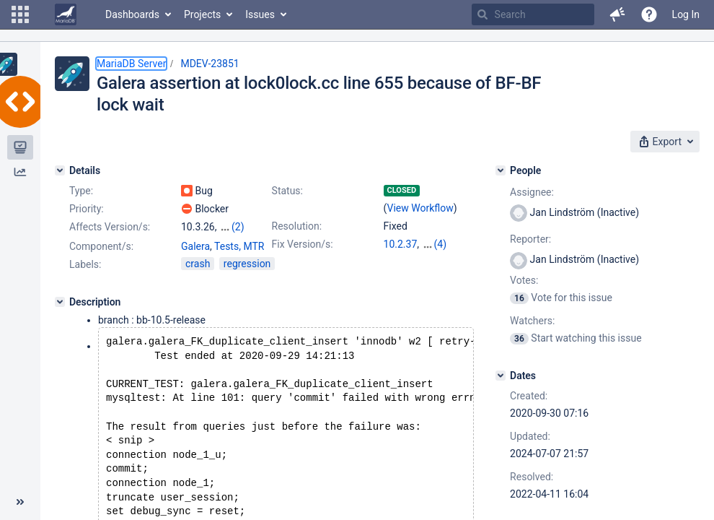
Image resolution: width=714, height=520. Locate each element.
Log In (686, 14)
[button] (20, 14)
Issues (260, 14)
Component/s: (101, 246)
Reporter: (530, 239)
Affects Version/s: (109, 227)
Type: (81, 190)
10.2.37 (401, 244)
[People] (500, 170)
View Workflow (420, 208)
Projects (202, 14)
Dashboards (132, 14)
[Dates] (500, 375)
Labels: (85, 264)
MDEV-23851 (209, 63)
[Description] (60, 302)
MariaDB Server (131, 63)
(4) (440, 244)
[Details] (60, 170)
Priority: (86, 208)
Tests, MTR (239, 246)
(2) (238, 227)
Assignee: (532, 192)
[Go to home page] (66, 14)
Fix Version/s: (302, 244)
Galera (195, 246)
